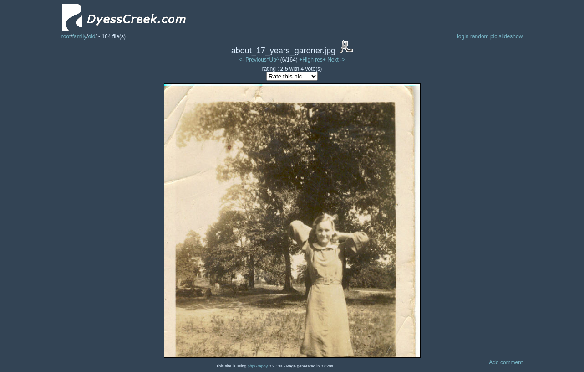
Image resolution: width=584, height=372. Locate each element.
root (66, 36)
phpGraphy (258, 366)
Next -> (336, 60)
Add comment (506, 362)
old (91, 36)
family (79, 36)
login (462, 36)
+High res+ (313, 60)
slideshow (511, 36)
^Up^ (273, 60)
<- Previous (253, 60)
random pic (483, 36)
